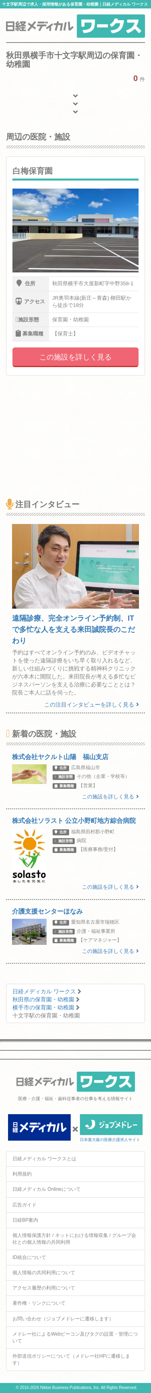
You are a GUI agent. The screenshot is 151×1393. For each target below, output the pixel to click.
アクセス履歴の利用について (43, 1288)
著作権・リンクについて (38, 1303)
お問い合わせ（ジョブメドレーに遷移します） (63, 1319)
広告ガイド (24, 1205)
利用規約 (22, 1174)
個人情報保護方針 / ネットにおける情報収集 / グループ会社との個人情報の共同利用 (74, 1239)
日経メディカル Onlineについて (46, 1189)
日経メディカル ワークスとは (44, 1159)
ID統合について (29, 1257)
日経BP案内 (25, 1220)
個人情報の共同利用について (43, 1272)
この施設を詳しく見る (75, 357)
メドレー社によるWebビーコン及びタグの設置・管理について (75, 1337)
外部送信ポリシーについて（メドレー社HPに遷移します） (71, 1359)
